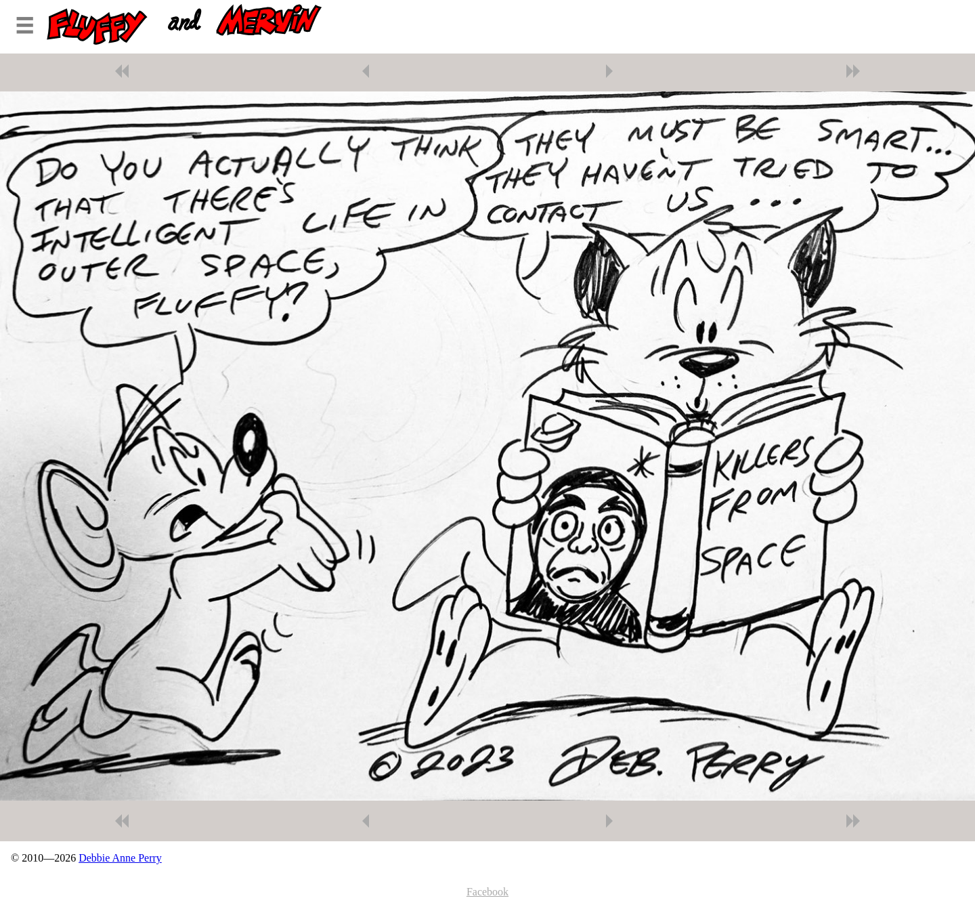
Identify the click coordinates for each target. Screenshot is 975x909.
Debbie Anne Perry (120, 858)
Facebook (487, 891)
